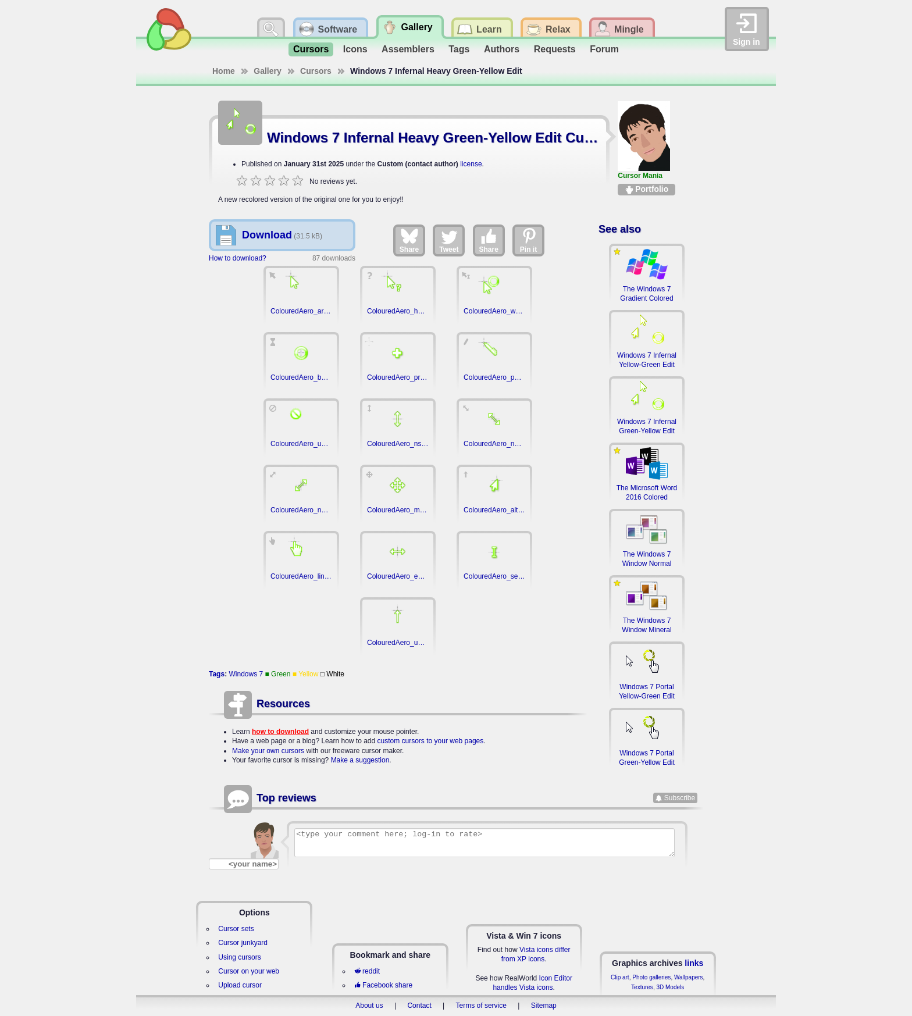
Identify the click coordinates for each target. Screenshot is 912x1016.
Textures (642, 987)
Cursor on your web (248, 971)
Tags (458, 49)
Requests (555, 49)
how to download (280, 732)
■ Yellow (306, 674)
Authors (501, 49)
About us (369, 1005)
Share (409, 240)
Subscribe (679, 798)
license (471, 164)
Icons (355, 49)
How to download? (237, 258)
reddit (367, 971)
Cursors (311, 49)
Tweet (448, 240)
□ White (332, 674)
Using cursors (239, 957)
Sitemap (544, 1005)
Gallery (267, 71)
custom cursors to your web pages (430, 741)
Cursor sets (236, 929)
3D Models (670, 987)
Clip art (620, 977)
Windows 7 (246, 674)
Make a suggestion (360, 760)
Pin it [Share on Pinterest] (528, 240)
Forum (604, 49)
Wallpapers (688, 977)
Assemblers (408, 49)
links (694, 963)
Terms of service (481, 1005)
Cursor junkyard (243, 943)
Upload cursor (240, 985)
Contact (419, 1005)
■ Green (278, 674)
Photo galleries (651, 977)
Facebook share (383, 985)
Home (223, 71)
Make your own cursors (268, 751)
